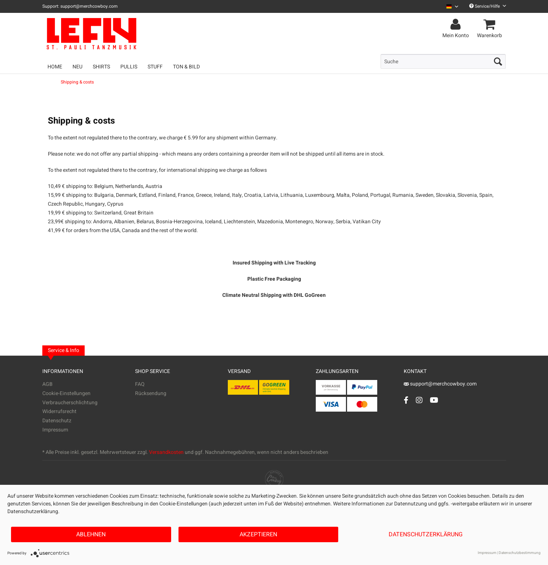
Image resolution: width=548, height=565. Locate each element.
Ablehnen (91, 534)
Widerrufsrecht (59, 411)
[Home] (54, 67)
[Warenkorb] (490, 24)
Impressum (55, 430)
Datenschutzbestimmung (520, 552)
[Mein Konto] (457, 24)
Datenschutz (56, 420)
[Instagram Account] (419, 400)
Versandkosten (166, 452)
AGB (47, 384)
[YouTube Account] (434, 400)
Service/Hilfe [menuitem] (487, 6)
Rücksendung (150, 393)
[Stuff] (155, 67)
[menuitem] (449, 6)
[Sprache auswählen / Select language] (452, 6)
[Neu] (77, 67)
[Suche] (443, 61)
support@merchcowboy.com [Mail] (440, 384)
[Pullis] (128, 67)
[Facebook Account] (406, 400)
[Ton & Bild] (186, 67)
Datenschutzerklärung (426, 534)
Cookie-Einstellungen (66, 393)
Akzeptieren (258, 534)
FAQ (140, 384)
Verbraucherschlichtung (70, 402)
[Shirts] (101, 67)
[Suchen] (498, 61)
